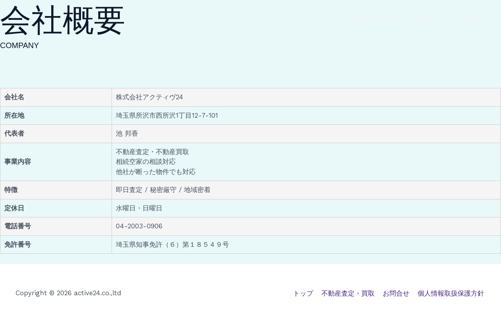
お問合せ (467, 16)
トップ (324, 16)
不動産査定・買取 (374, 16)
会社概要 (427, 16)
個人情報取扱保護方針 (452, 293)
